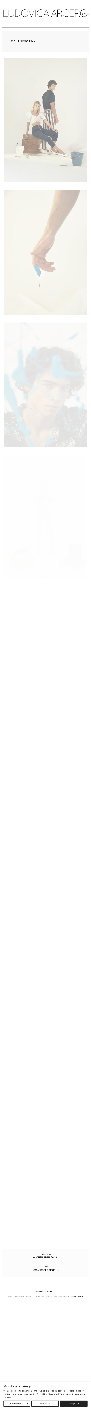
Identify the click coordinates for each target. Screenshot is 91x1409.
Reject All (45, 1403)
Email (51, 1292)
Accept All (73, 1403)
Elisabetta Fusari (74, 1297)
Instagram (41, 1292)
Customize (16, 1403)
